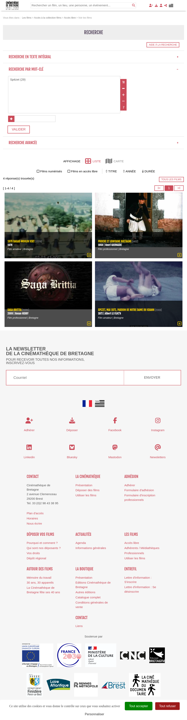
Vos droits (33, 553)
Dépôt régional (36, 558)
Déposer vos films (40, 534)
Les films (131, 534)
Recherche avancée (94, 143)
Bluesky (72, 457)
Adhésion (131, 477)
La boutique (84, 569)
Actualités (83, 534)
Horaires (32, 518)
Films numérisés (51, 171)
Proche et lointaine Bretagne (115, 242)
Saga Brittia (15, 310)
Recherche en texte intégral (94, 56)
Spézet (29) (64, 80)
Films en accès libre (84, 171)
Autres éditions (85, 592)
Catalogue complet (88, 597)
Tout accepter (138, 706)
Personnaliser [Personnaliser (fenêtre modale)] (94, 714)
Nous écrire (34, 524)
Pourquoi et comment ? (42, 543)
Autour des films (40, 569)
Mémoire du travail (39, 578)
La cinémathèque (87, 477)
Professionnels (134, 553)
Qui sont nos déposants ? (44, 548)
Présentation (83, 485)
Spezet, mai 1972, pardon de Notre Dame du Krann (126, 310)
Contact (33, 477)
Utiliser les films (85, 495)
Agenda (80, 543)
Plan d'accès (35, 513)
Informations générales (90, 548)
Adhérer (129, 485)
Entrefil (130, 569)
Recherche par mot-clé (94, 69)
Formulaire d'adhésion (139, 490)
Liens (79, 626)
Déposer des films (87, 490)
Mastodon (115, 457)
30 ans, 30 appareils (40, 583)
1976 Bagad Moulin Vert (21, 242)
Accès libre (131, 543)
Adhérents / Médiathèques (141, 548)
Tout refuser (167, 706)
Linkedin (29, 457)
